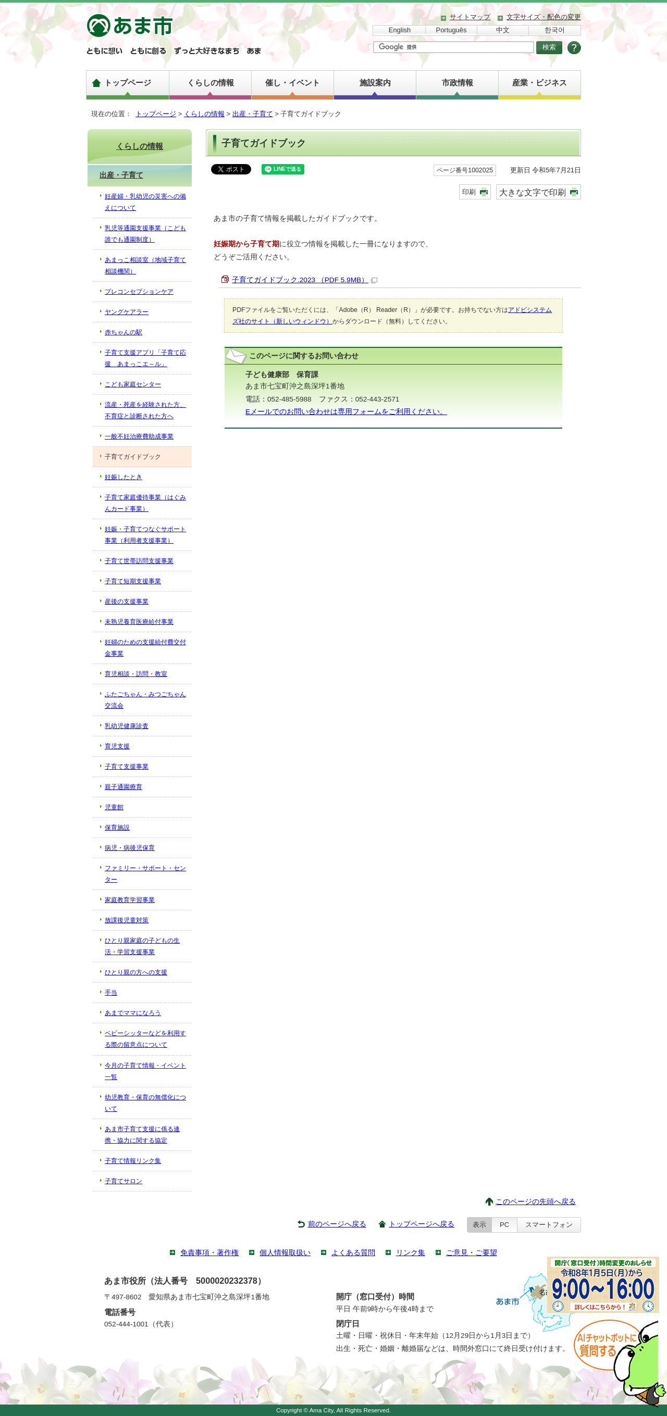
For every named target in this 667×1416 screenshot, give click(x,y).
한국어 (555, 30)
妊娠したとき (123, 477)
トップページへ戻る (421, 1224)
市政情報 (457, 82)
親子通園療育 (123, 787)
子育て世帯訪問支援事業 (139, 561)
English (400, 30)
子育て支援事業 (127, 766)
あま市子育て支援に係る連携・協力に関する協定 (142, 1134)
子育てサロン (123, 1181)
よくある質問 (353, 1253)
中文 (503, 30)
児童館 (114, 807)
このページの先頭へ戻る (536, 1202)
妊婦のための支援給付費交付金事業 (145, 647)
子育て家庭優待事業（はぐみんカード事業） (145, 503)
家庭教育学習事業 (130, 900)
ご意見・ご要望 (471, 1253)
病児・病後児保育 (130, 847)
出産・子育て (252, 114)
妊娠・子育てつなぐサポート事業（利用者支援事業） (145, 534)
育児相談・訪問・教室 (136, 674)
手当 (111, 992)
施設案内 (375, 82)
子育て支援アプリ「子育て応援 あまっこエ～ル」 (145, 358)
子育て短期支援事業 (133, 581)
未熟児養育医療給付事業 (139, 621)
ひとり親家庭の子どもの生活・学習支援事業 (142, 946)
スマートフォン (549, 1225)
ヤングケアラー (127, 312)
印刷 (469, 192)
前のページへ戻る (337, 1224)
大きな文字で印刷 (532, 192)
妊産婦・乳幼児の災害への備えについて (145, 202)
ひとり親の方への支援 (136, 972)
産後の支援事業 (127, 601)
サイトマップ (470, 17)
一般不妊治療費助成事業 (139, 436)
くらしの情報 (210, 82)
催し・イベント (292, 82)
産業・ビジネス (539, 82)
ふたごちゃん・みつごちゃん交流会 (145, 700)
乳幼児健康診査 (127, 726)
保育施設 (117, 827)
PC (504, 1225)
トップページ (127, 82)
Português (451, 30)
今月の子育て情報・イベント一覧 (145, 1071)
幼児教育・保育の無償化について (145, 1103)
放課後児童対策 (127, 920)
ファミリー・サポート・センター (145, 873)
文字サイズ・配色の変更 (544, 17)
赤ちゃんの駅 (123, 332)
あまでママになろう (133, 1013)
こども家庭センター (133, 384)
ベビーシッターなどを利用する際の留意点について (145, 1039)
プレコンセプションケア (139, 291)
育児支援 (117, 746)
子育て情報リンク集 (133, 1160)
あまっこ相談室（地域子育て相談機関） (145, 265)
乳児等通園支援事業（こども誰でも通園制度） (145, 233)
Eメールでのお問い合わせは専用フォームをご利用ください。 (346, 412)
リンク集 (410, 1253)
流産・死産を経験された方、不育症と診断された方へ (145, 410)
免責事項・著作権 (209, 1253)
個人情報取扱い (285, 1253)
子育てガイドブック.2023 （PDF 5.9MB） (304, 280)
